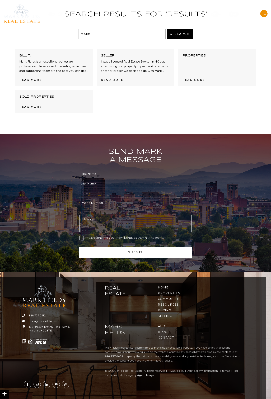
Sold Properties (36, 96)
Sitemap (225, 370)
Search (179, 34)
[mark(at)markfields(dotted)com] (46, 321)
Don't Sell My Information (202, 370)
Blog (200, 13)
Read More (30, 80)
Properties (60, 13)
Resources (122, 13)
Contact (217, 13)
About (183, 13)
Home (163, 287)
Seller (108, 55)
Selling (164, 13)
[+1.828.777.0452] (242, 14)
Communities (91, 13)
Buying (145, 13)
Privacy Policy (176, 370)
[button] (4, 394)
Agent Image (145, 375)
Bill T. (25, 55)
